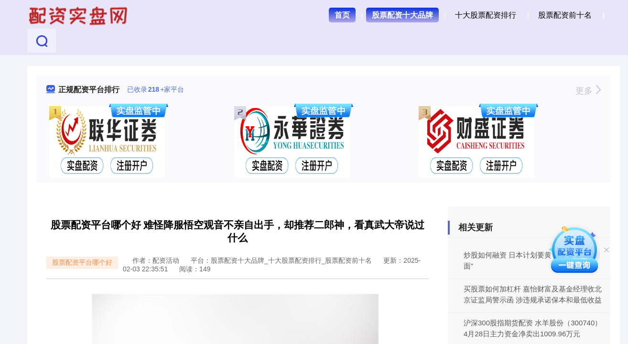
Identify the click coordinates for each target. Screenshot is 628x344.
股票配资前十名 (565, 15)
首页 (342, 15)
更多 (588, 91)
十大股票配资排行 (485, 15)
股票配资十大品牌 (402, 15)
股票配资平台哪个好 (82, 262)
